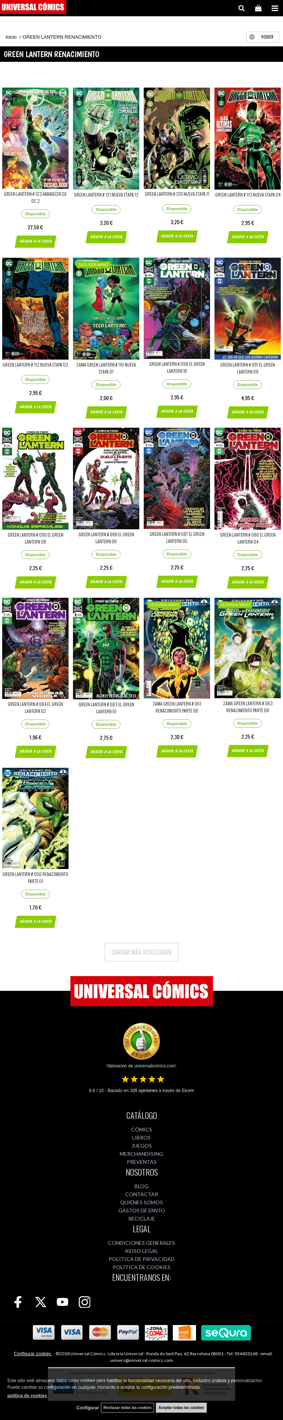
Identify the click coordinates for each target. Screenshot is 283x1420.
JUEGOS (142, 1145)
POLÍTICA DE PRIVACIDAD (142, 1259)
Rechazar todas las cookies (128, 1408)
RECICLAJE (141, 1218)
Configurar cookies (33, 1353)
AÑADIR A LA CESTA (35, 241)
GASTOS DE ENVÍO (141, 1210)
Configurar (87, 1407)
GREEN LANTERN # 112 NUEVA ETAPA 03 (35, 364)
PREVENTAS (142, 1162)
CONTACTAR (141, 1194)
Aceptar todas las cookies (181, 1408)
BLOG (141, 1186)
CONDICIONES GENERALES (141, 1243)
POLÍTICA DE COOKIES (142, 1267)
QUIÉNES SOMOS (141, 1202)
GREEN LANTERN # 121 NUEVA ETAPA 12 (106, 194)
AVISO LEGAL (141, 1251)
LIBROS (141, 1137)
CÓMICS (141, 1129)
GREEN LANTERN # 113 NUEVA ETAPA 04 (247, 194)
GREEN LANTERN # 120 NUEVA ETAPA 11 (177, 194)
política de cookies (27, 1395)
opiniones (144, 1090)
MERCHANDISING (141, 1154)
